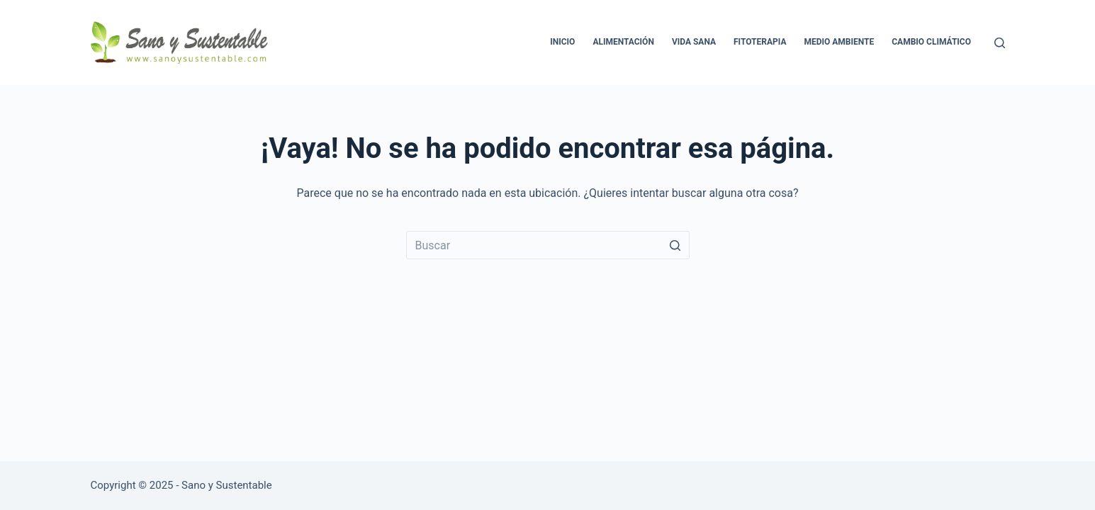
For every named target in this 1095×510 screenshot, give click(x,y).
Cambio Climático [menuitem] (931, 42)
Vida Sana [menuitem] (694, 42)
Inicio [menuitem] (562, 42)
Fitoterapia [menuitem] (760, 42)
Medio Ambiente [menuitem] (839, 42)
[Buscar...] (548, 245)
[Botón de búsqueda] (675, 245)
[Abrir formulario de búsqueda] (999, 43)
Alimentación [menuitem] (623, 42)
